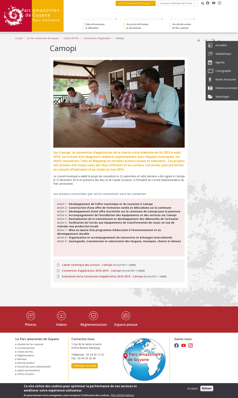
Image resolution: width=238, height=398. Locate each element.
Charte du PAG (71, 38)
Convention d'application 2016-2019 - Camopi (91, 270)
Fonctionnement (26, 348)
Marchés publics (26, 362)
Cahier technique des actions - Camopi (87, 265)
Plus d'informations (122, 395)
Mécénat (21, 359)
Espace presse (125, 324)
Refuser (207, 388)
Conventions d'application (97, 38)
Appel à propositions (28, 370)
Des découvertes (99, 19)
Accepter (192, 389)
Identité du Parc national (30, 344)
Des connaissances (142, 19)
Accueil (19, 38)
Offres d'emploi (25, 374)
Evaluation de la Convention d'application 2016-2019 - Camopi (102, 276)
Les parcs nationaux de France (176, 3)
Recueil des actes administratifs (34, 366)
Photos (30, 324)
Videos (61, 324)
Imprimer (198, 40)
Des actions (181, 19)
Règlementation (93, 324)
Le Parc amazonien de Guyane (134, 3)
